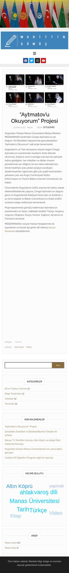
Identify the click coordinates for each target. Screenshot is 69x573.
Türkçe (38, 510)
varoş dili (45, 492)
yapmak (56, 486)
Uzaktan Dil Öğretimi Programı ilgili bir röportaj (29, 457)
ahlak (27, 492)
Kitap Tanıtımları (13, 393)
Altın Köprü (19, 486)
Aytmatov (19, 347)
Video (29, 347)
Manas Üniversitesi (34, 501)
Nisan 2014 (10, 547)
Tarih (23, 509)
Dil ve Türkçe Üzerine (16, 388)
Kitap (15, 516)
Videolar (18, 342)
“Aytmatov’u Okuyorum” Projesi (21, 426)
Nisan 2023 (10, 542)
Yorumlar (9, 403)
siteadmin (48, 127)
